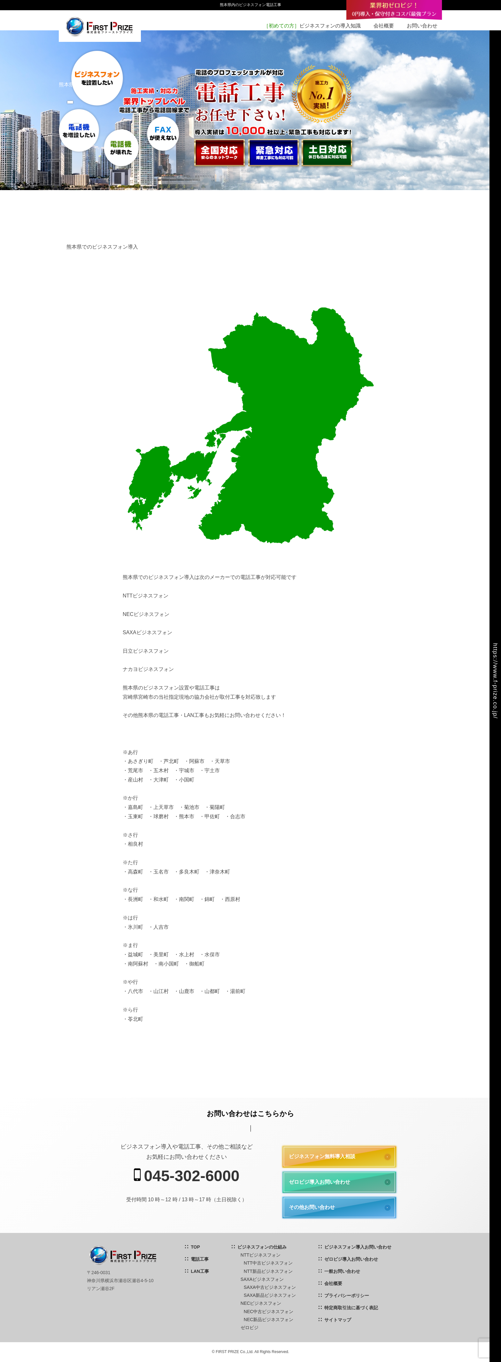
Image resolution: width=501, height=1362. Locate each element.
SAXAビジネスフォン (262, 1279)
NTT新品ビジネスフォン (268, 1271)
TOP (195, 1247)
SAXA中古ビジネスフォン (270, 1287)
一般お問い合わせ (342, 1271)
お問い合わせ (422, 25)
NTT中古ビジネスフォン (268, 1263)
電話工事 (200, 1259)
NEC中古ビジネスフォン (269, 1311)
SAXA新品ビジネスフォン (270, 1295)
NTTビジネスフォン (261, 1255)
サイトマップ (337, 1319)
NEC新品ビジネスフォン (269, 1319)
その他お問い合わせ (312, 1207)
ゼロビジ (249, 1327)
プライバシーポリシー (346, 1295)
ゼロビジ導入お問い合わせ (319, 1182)
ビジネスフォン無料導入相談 (322, 1156)
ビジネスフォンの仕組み (262, 1247)
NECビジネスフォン (261, 1303)
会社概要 (384, 25)
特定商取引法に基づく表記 (351, 1307)
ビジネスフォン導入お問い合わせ (357, 1247)
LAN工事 (200, 1271)
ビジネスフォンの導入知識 (312, 25)
